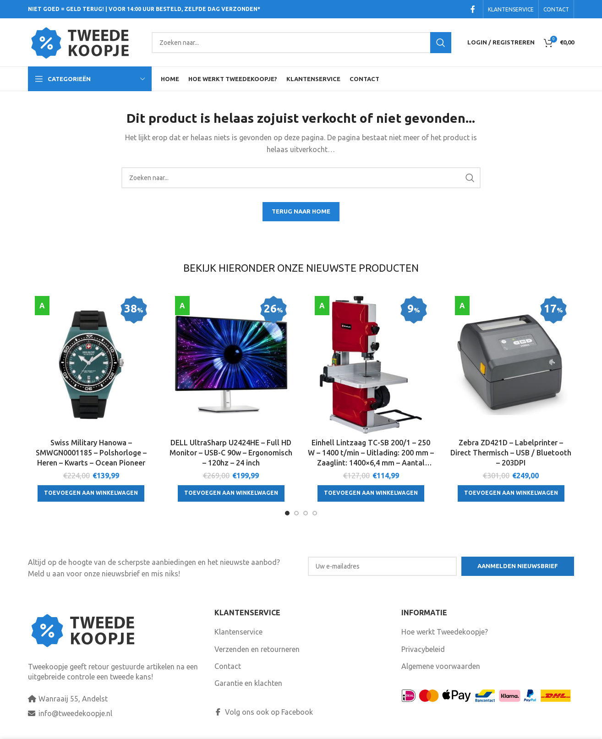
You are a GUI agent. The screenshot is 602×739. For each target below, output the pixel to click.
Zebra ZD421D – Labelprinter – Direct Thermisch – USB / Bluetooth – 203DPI (510, 452)
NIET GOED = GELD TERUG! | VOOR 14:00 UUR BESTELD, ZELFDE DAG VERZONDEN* (144, 9)
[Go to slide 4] (314, 513)
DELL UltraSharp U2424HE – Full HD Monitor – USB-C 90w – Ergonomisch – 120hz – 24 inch (231, 452)
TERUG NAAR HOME (301, 211)
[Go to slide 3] (305, 513)
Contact (227, 666)
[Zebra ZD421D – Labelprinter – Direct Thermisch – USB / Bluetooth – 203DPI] (511, 364)
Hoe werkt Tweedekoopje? (444, 632)
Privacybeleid (423, 649)
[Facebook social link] (472, 9)
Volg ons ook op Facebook (263, 712)
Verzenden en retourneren (257, 649)
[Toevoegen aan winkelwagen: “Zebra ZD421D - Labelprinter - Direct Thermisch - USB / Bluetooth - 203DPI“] (511, 493)
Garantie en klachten (248, 683)
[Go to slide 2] (296, 513)
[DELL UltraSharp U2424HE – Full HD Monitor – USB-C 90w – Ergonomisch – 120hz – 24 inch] (231, 364)
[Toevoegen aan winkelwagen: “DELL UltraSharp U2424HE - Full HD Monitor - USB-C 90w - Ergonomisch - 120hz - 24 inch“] (231, 493)
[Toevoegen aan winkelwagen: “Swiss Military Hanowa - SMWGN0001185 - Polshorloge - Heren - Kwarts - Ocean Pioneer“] (91, 493)
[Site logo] (85, 42)
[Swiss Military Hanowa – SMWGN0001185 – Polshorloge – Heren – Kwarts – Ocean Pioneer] (91, 364)
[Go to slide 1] (287, 513)
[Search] (301, 42)
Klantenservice (238, 632)
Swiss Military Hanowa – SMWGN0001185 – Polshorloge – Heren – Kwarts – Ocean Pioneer (91, 452)
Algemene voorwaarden (440, 666)
